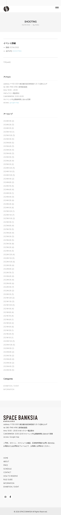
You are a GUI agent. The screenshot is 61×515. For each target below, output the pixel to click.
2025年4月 (7, 153)
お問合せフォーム (19, 446)
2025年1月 (7, 164)
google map (14, 103)
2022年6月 (7, 276)
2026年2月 (7, 125)
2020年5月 (7, 363)
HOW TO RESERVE (10, 476)
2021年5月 (7, 323)
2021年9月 (7, 309)
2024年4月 (7, 197)
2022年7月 (7, 273)
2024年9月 (7, 179)
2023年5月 (7, 236)
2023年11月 (7, 215)
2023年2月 (7, 247)
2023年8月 (7, 226)
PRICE (5, 465)
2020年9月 (7, 348)
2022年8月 (7, 269)
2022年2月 (7, 291)
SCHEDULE (7, 469)
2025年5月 (7, 150)
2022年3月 (7, 287)
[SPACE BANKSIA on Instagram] (5, 497)
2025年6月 (7, 146)
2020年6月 (7, 359)
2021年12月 (7, 298)
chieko (37, 25)
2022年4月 (7, 283)
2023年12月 (7, 211)
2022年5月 (7, 280)
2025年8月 (7, 143)
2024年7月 (7, 186)
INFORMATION (8, 389)
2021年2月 (7, 334)
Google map (14, 437)
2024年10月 (7, 175)
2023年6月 (7, 233)
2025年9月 (7, 139)
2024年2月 (7, 204)
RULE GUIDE (8, 480)
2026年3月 (7, 121)
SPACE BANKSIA (26, 512)
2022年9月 (7, 265)
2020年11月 (7, 341)
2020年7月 (7, 356)
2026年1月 (7, 128)
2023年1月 (7, 251)
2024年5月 (7, 193)
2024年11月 (7, 171)
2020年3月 (7, 370)
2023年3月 (7, 244)
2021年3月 (7, 330)
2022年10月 (7, 262)
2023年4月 (7, 240)
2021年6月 (7, 320)
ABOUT (6, 462)
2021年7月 (7, 316)
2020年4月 (7, 366)
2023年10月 (7, 218)
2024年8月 (7, 182)
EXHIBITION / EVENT (11, 386)
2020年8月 (7, 352)
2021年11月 (7, 301)
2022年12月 (7, 255)
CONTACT (7, 472)
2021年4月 (7, 327)
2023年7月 (7, 229)
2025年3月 (7, 157)
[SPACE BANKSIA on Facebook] (10, 497)
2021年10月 (7, 305)
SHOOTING (17, 51)
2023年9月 (7, 222)
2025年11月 (7, 132)
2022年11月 (7, 258)
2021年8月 (7, 312)
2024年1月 (7, 208)
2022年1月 (7, 294)
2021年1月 (7, 338)
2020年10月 (7, 345)
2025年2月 (7, 161)
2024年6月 (7, 189)
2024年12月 (7, 168)
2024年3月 (7, 200)
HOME (5, 458)
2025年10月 (7, 135)
